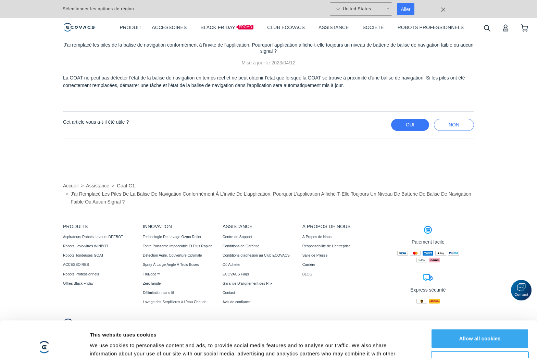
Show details (106, 344)
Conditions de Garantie (241, 246)
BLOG (307, 274)
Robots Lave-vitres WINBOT (85, 246)
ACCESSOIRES (76, 264)
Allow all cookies (480, 302)
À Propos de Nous (317, 237)
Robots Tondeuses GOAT (83, 255)
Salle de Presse (315, 255)
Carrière (308, 264)
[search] (486, 28)
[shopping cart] (524, 27)
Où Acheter (232, 264)
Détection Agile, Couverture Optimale (172, 255)
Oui (410, 124)
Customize (480, 325)
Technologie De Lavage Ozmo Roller (172, 237)
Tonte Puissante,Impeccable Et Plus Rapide (178, 246)
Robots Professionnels (81, 274)
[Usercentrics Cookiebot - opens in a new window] (44, 345)
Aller (406, 9)
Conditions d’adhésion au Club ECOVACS (256, 255)
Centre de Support (237, 237)
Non (454, 124)
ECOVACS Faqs (236, 274)
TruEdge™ (151, 274)
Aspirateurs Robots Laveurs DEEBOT (93, 237)
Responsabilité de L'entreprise (326, 246)
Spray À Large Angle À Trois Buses (171, 264)
